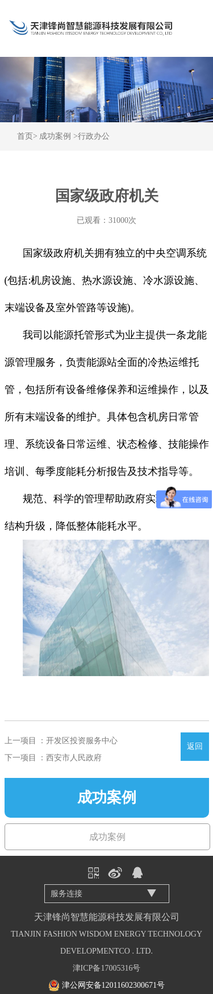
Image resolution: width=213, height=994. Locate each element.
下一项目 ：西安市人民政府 (53, 757)
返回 (195, 746)
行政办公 (94, 136)
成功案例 (55, 136)
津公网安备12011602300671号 (113, 985)
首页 (25, 136)
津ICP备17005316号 (107, 968)
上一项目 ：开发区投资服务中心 (61, 740)
